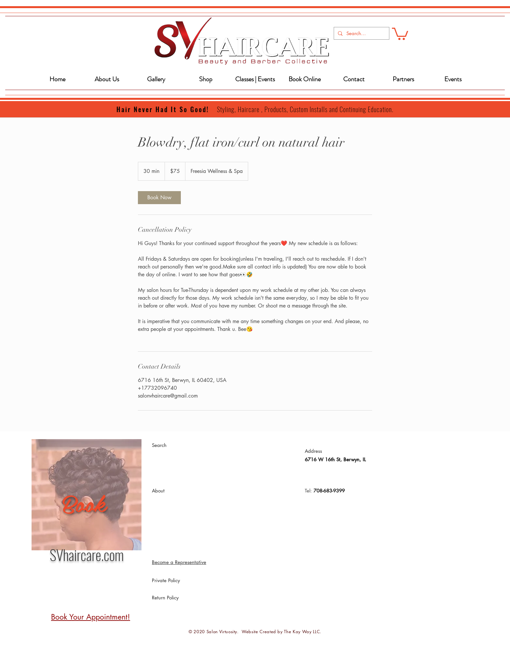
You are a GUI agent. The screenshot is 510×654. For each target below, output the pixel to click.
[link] (159, 197)
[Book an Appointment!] (49, 23)
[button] (400, 33)
